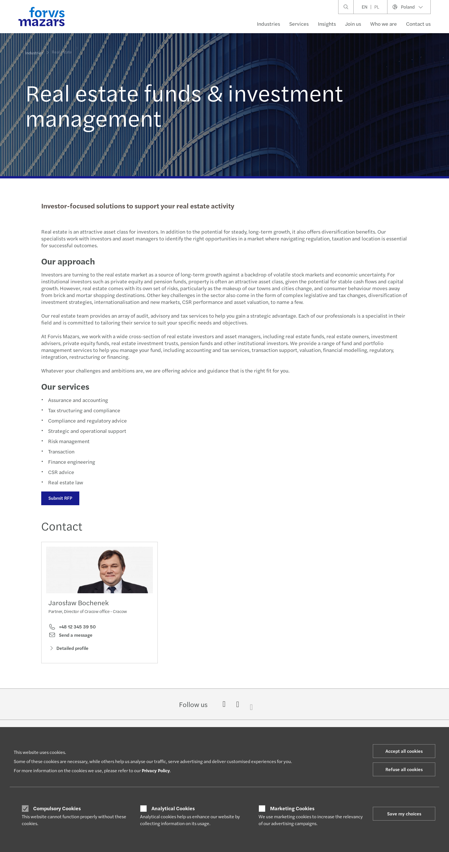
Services (299, 23)
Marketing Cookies (292, 808)
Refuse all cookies (404, 769)
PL (376, 6)
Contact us (418, 23)
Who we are (383, 23)
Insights (327, 23)
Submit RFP (60, 498)
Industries (268, 23)
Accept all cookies (404, 751)
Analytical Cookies (173, 808)
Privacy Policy (156, 770)
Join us (353, 23)
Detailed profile (68, 649)
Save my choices (404, 813)
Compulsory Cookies (57, 808)
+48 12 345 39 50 (72, 628)
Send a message (70, 636)
